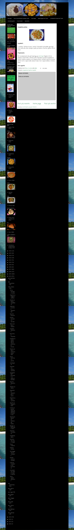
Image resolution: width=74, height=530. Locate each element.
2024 (10, 253)
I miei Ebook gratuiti (11, 21)
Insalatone (25, 70)
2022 (10, 258)
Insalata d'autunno (12, 330)
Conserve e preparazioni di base (12, 246)
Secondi (10, 192)
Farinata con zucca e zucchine (12, 369)
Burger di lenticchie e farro (12, 427)
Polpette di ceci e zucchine (12, 399)
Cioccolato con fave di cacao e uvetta (12, 472)
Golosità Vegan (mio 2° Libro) (43, 18)
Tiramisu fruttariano (12, 432)
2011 (10, 522)
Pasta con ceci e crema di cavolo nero (12, 351)
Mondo (10, 206)
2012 (10, 519)
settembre (12, 485)
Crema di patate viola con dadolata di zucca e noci (12, 411)
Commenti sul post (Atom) (29, 107)
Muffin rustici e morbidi (12, 459)
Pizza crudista (12, 445)
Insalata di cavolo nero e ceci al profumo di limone (12, 343)
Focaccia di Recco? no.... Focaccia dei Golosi (12, 420)
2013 (10, 517)
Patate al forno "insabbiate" (12, 302)
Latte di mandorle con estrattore (12, 465)
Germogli (41, 56)
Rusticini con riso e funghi (12, 440)
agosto (12, 488)
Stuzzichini (11, 167)
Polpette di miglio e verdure (12, 296)
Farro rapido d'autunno (12, 479)
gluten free (11, 127)
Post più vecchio (50, 103)
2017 (10, 269)
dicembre (12, 278)
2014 (10, 276)
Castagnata (12, 363)
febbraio (12, 509)
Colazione (11, 140)
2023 (10, 255)
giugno (12, 494)
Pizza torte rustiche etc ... (12, 218)
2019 (10, 265)
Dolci (10, 232)
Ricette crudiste (32, 70)
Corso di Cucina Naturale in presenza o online (21, 18)
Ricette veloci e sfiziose (12, 95)
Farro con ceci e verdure (12, 325)
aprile (11, 502)
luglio (11, 492)
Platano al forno (12, 387)
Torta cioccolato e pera (12, 291)
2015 (10, 274)
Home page (9, 18)
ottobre (12, 287)
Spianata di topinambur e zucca (12, 393)
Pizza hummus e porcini (12, 359)
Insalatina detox (12, 436)
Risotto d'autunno (12, 383)
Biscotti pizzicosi (12, 314)
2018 (10, 267)
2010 (10, 524)
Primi (10, 180)
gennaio (12, 513)
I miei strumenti (20, 21)
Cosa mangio (33, 18)
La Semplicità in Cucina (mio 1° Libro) (56, 18)
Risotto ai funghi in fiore (12, 404)
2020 (10, 262)
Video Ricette (27, 21)
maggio (12, 498)
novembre (11, 283)
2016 (10, 272)
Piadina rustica (12, 448)
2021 (10, 260)
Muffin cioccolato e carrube (12, 320)
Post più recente (23, 103)
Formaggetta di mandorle (12, 453)
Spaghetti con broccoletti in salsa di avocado (12, 376)
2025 (10, 251)
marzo (12, 505)
